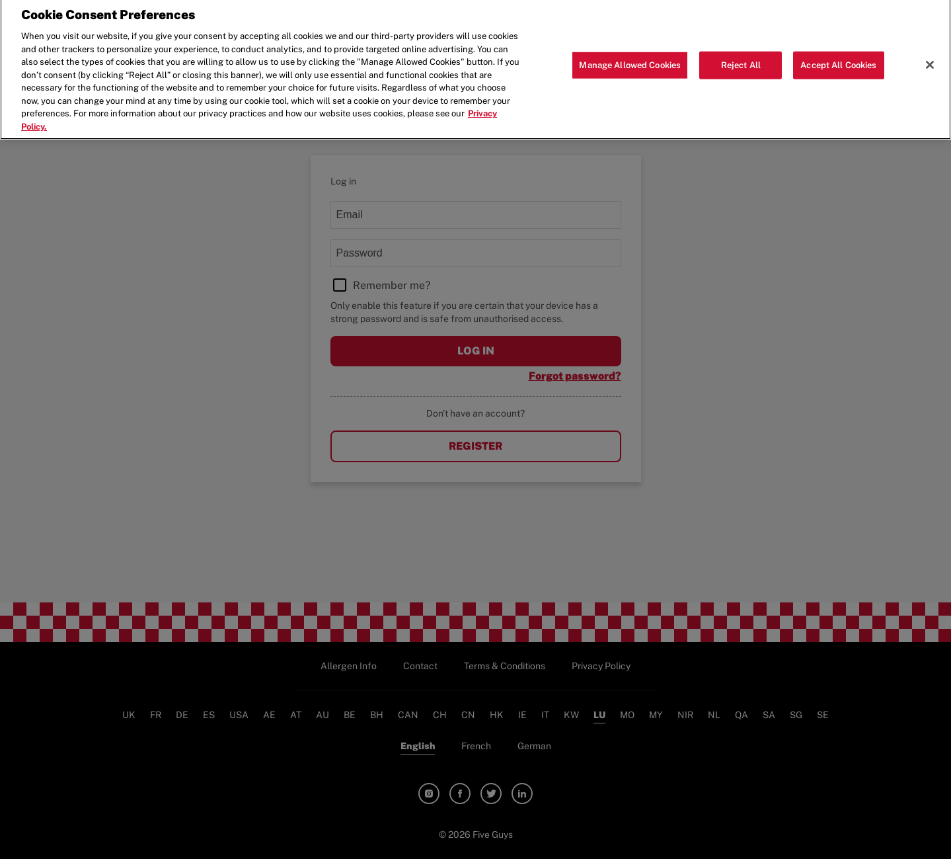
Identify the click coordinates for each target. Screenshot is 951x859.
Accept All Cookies (838, 60)
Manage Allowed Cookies (630, 60)
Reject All (741, 60)
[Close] (929, 59)
